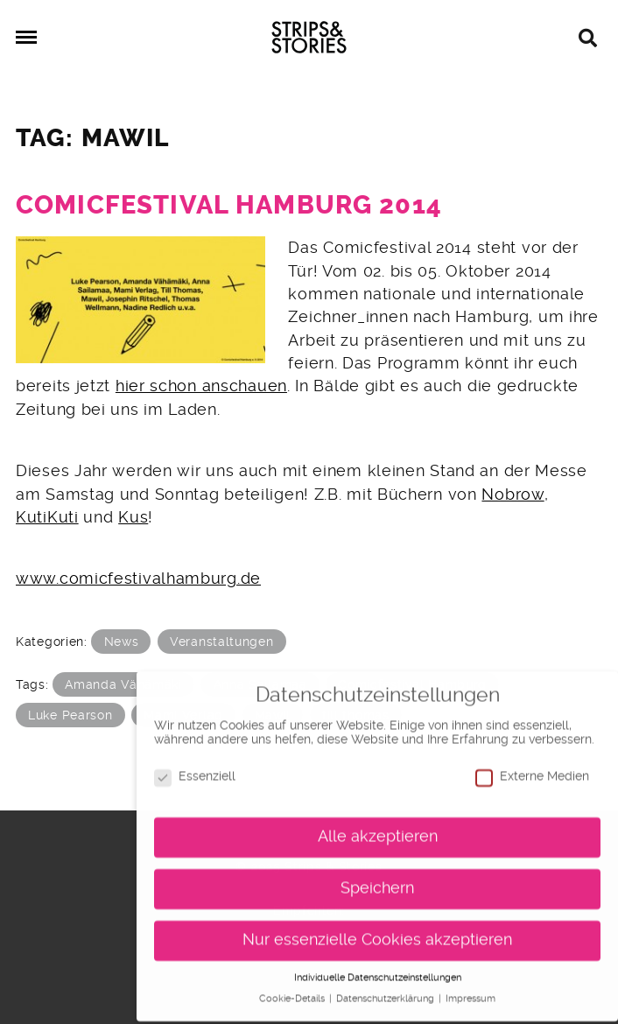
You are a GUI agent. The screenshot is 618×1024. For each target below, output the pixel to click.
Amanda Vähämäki (123, 684)
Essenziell (194, 769)
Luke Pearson (70, 715)
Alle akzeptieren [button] (378, 829)
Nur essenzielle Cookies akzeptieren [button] (377, 932)
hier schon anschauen (201, 386)
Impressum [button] (470, 992)
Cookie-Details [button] (293, 992)
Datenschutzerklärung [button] (386, 992)
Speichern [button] (377, 880)
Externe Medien (532, 769)
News (121, 642)
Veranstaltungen (222, 642)
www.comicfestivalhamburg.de (138, 578)
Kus (133, 517)
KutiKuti (47, 517)
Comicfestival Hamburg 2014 (229, 205)
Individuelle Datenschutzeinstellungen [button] (377, 970)
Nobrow (512, 494)
